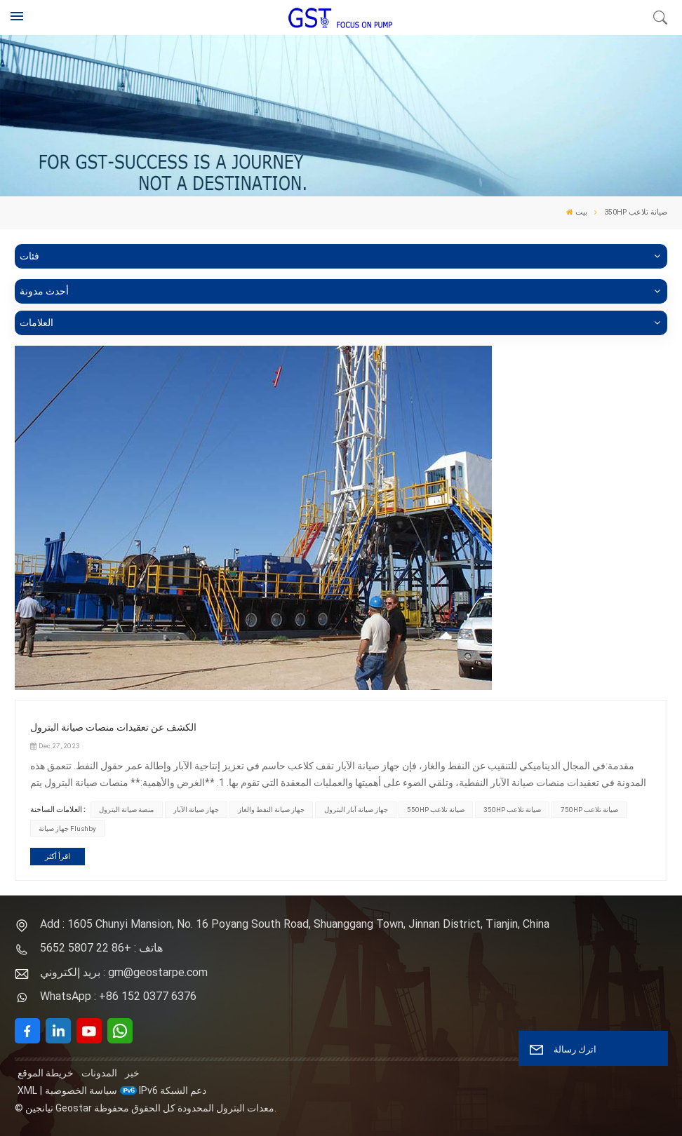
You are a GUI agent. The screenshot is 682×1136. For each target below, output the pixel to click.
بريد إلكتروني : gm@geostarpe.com (124, 972)
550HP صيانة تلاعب (435, 809)
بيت (576, 212)
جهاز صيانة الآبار (196, 809)
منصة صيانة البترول (126, 809)
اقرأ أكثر (57, 856)
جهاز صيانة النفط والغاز (271, 809)
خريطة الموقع (46, 1072)
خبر (132, 1072)
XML (27, 1090)
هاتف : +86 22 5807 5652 (101, 947)
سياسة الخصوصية (81, 1090)
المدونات (99, 1072)
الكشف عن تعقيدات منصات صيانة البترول (113, 727)
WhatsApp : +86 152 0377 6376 (118, 996)
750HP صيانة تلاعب (589, 809)
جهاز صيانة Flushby (67, 828)
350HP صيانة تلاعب (512, 809)
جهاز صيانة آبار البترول (356, 809)
